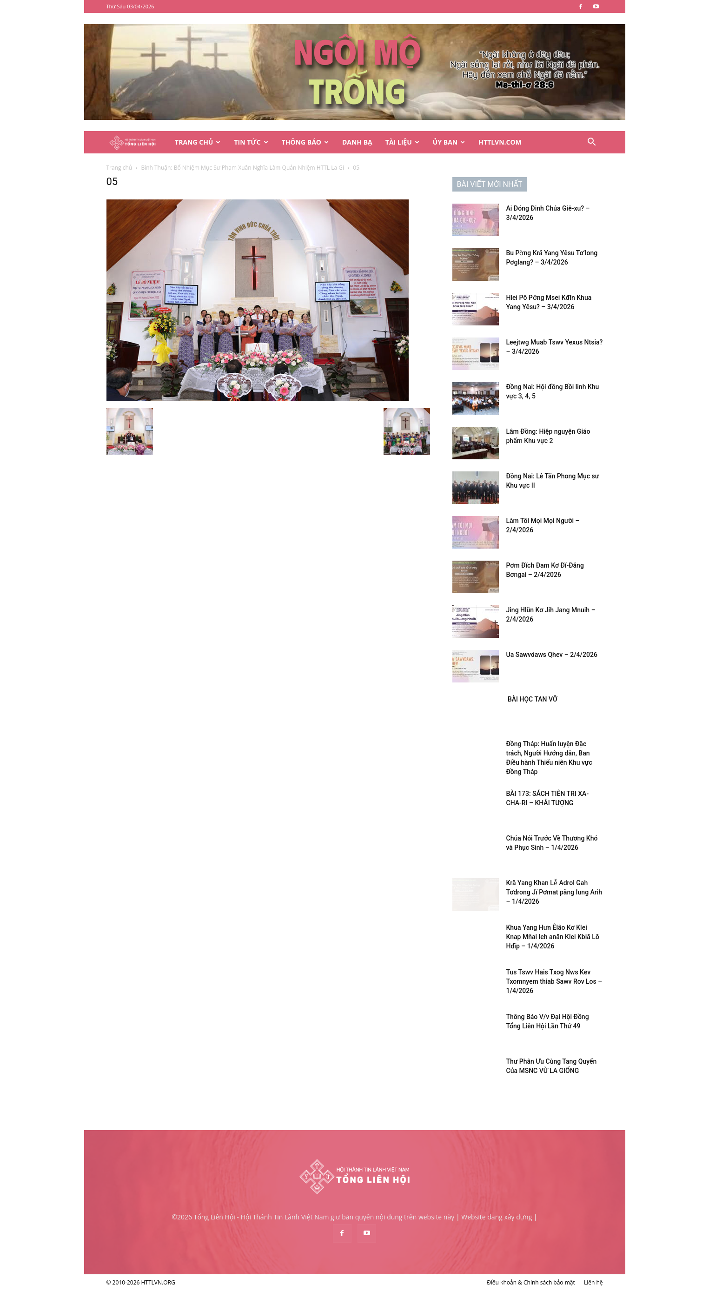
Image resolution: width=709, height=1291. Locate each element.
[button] (592, 143)
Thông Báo (305, 142)
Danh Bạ (357, 142)
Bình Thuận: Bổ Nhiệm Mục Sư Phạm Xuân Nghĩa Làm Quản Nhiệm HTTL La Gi (242, 168)
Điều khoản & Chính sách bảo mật (531, 1282)
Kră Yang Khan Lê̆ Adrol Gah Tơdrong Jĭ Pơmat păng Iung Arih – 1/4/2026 (554, 892)
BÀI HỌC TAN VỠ (531, 699)
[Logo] (137, 142)
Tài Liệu (402, 142)
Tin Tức (251, 142)
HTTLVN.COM (500, 142)
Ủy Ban (449, 142)
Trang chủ (119, 168)
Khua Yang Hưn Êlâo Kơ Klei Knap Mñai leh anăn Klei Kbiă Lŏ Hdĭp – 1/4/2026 (552, 937)
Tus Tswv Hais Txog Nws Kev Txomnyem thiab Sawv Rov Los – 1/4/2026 (554, 981)
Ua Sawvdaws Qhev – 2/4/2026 (551, 654)
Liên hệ (593, 1282)
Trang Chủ (197, 142)
